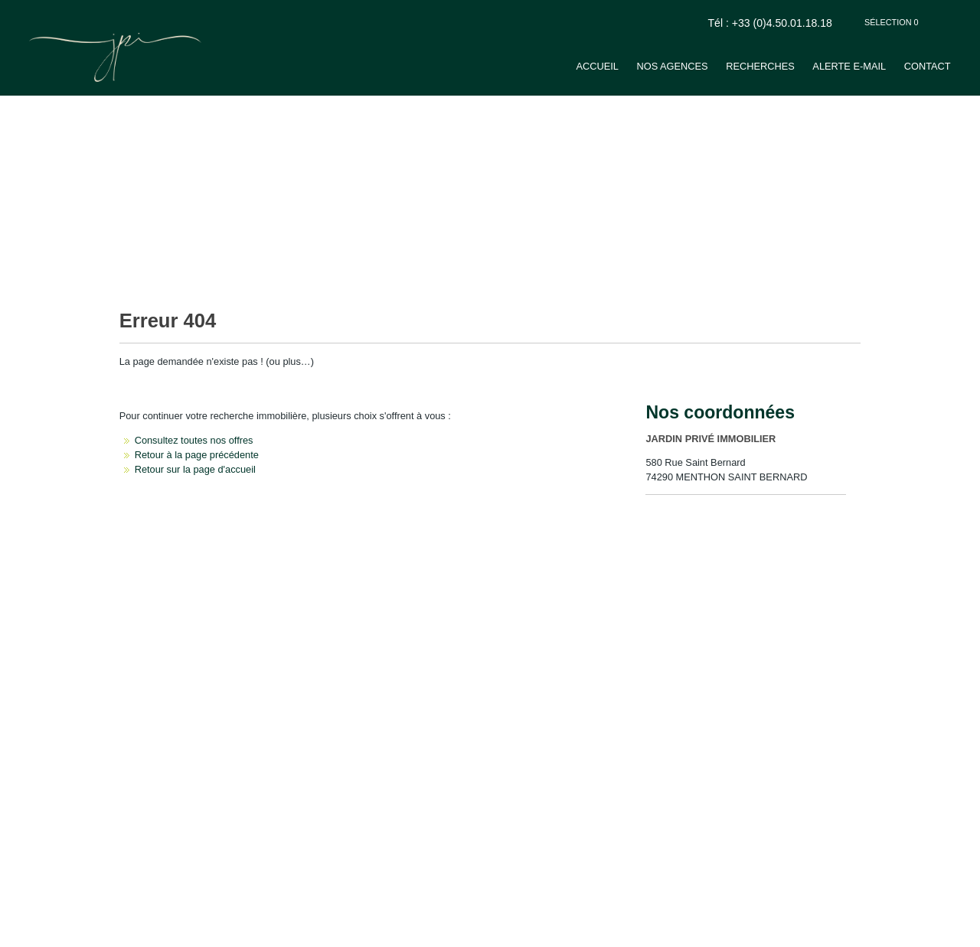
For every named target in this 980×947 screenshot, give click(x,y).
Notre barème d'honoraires (411, 916)
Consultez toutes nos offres (194, 440)
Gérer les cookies (324, 916)
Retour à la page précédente (197, 454)
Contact (927, 66)
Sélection (891, 22)
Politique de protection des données (220, 916)
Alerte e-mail (849, 66)
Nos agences (671, 66)
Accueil (597, 66)
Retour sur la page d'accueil (195, 469)
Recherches (760, 66)
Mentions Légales (116, 916)
